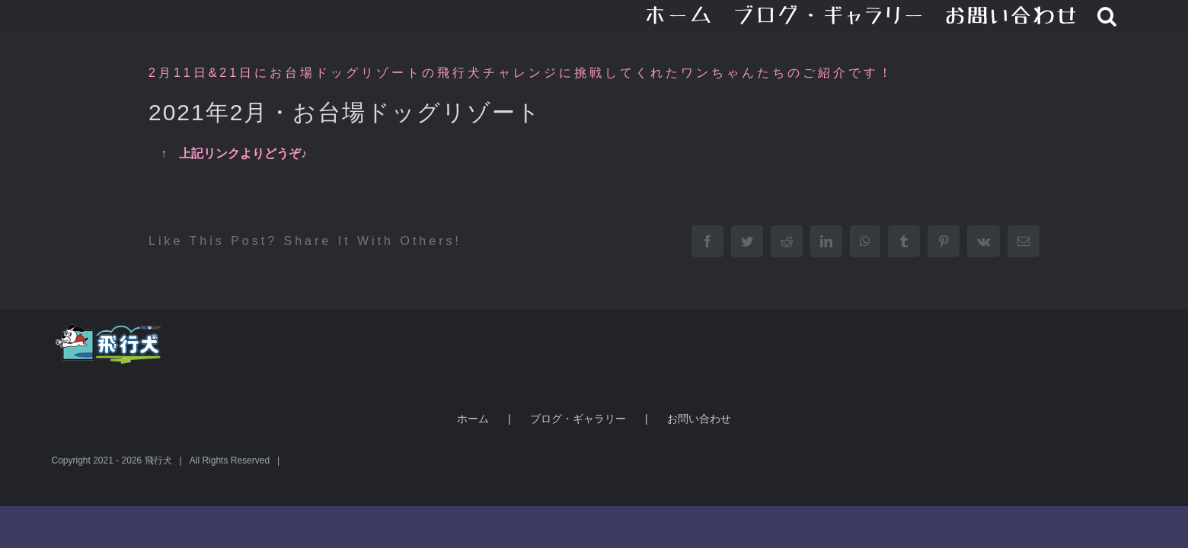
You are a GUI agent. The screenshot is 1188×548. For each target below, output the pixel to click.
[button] (1126, 15)
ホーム (473, 419)
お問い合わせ (699, 419)
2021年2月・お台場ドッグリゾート (344, 112)
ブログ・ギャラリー (578, 419)
